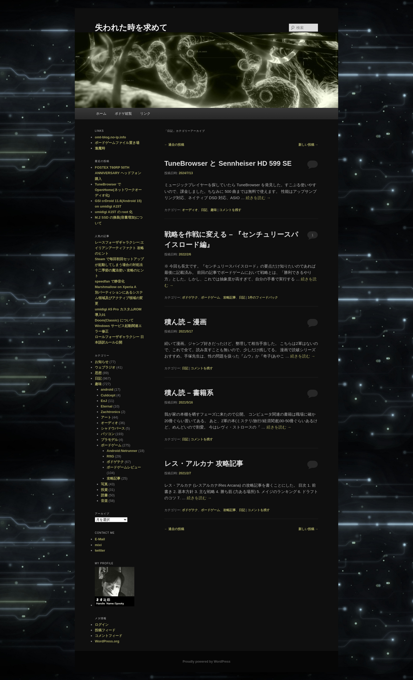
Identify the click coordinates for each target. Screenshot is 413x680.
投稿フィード (105, 630)
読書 (104, 495)
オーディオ (190, 210)
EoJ (104, 401)
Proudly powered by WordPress (206, 661)
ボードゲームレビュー (124, 467)
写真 (104, 484)
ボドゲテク (190, 297)
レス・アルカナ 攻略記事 (203, 463)
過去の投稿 (174, 145)
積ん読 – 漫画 (185, 322)
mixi (98, 545)
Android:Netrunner (122, 451)
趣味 (213, 210)
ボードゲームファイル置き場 (117, 143)
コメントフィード (108, 636)
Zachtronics (110, 412)
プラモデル (109, 440)
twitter (100, 550)
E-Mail (100, 539)
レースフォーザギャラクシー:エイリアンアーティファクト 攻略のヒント (119, 247)
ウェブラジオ (105, 367)
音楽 (104, 501)
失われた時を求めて (131, 27)
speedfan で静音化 (110, 281)
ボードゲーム (210, 297)
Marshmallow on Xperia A (115, 287)
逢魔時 (100, 148)
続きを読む (258, 197)
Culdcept (108, 395)
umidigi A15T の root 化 (113, 212)
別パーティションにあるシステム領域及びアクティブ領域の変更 (119, 297)
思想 (98, 373)
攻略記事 (229, 297)
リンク (145, 113)
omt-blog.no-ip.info (110, 137)
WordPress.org (107, 641)
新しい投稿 (308, 145)
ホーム (101, 113)
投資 (104, 490)
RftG (110, 456)
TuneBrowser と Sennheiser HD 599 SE (228, 163)
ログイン (102, 625)
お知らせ (102, 362)
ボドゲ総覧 (123, 113)
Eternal (106, 406)
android (107, 389)
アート (106, 417)
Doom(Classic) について (114, 320)
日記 (204, 210)
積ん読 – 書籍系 (188, 393)
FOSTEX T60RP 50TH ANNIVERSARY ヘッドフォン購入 (118, 172)
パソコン (108, 434)
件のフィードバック (263, 297)
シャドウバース (113, 428)
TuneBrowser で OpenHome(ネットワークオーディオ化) (118, 189)
